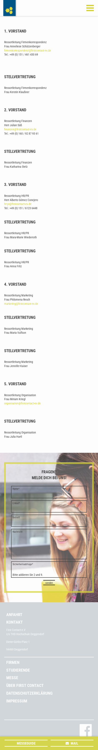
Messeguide (26, 743)
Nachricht (18, 531)
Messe (12, 677)
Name (16, 488)
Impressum (16, 700)
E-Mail (16, 503)
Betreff (16, 517)
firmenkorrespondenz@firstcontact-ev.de (27, 50)
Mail (74, 743)
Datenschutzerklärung (29, 693)
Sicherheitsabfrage (23, 564)
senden (49, 582)
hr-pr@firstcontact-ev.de (18, 204)
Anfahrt (14, 614)
